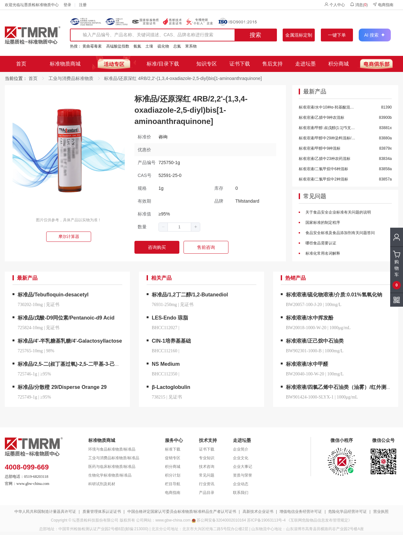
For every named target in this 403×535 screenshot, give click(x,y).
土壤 (149, 46)
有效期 (144, 201)
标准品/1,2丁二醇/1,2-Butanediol (190, 294)
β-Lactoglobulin (171, 387)
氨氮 (137, 46)
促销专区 (172, 458)
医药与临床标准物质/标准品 (111, 466)
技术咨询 (206, 466)
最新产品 (314, 92)
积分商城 (338, 63)
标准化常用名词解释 (322, 253)
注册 (83, 5)
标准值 (144, 213)
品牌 (218, 201)
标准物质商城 (65, 63)
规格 (142, 188)
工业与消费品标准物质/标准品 (113, 458)
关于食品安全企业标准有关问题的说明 (337, 212)
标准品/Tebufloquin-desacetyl (53, 294)
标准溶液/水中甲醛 (307, 364)
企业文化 (240, 458)
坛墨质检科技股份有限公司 (95, 520)
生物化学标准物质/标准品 (110, 475)
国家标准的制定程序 (322, 222)
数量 (142, 226)
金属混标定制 (298, 35)
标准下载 (172, 449)
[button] (163, 227)
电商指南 (383, 4)
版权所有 (127, 520)
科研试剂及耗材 (101, 484)
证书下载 (239, 63)
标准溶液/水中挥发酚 (309, 317)
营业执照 (381, 511)
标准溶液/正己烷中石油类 (315, 341)
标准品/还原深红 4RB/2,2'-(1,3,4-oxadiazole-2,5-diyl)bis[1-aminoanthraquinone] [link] (183, 78)
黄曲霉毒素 (92, 46)
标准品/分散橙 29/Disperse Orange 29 (62, 387)
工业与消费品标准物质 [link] (70, 78)
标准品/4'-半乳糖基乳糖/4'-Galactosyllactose (70, 341)
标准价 (144, 136)
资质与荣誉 (242, 475)
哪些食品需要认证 (320, 243)
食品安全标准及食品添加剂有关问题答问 (339, 233)
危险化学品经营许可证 (347, 511)
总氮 (177, 46)
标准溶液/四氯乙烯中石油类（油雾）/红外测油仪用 (344, 387)
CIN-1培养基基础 (171, 341)
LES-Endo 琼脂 (170, 317)
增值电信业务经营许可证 (300, 511)
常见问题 (314, 196)
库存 (218, 188)
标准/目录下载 (163, 63)
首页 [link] (33, 78)
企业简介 (240, 449)
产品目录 (206, 492)
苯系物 (191, 46)
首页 (21, 63)
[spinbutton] (179, 227)
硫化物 (163, 46)
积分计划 (172, 475)
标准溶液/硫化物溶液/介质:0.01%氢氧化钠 (334, 294)
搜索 (255, 35)
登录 (67, 5)
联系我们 (240, 492)
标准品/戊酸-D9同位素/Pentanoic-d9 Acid (66, 317)
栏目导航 (172, 484)
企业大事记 (242, 466)
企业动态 (240, 484)
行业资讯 (206, 484)
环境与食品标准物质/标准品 (111, 449)
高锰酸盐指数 (117, 46)
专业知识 (206, 458)
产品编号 (147, 162)
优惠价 (144, 149)
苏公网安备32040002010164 (221, 520)
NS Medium (166, 364)
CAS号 (144, 175)
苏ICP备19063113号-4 (266, 520)
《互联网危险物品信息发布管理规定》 (319, 520)
